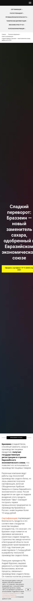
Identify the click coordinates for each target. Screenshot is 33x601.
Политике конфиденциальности (11, 593)
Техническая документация (16, 21)
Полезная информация (16, 28)
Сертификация (16, 9)
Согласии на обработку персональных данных (9, 596)
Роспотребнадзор (16, 13)
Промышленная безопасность (16, 17)
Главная (4, 34)
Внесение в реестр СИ (16, 25)
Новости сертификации (7, 36)
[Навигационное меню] (30, 3)
